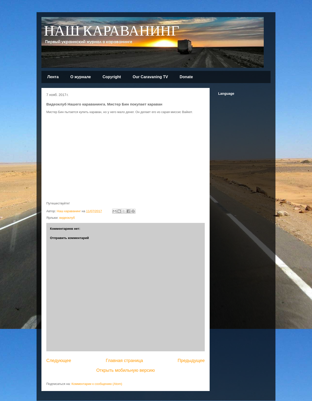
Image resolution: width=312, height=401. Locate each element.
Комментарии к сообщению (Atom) (96, 384)
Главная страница (124, 360)
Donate (186, 77)
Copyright (112, 77)
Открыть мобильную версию (125, 370)
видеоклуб (67, 218)
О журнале (80, 77)
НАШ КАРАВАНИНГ (111, 31)
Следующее (58, 360)
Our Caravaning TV (150, 77)
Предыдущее (191, 360)
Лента (53, 77)
